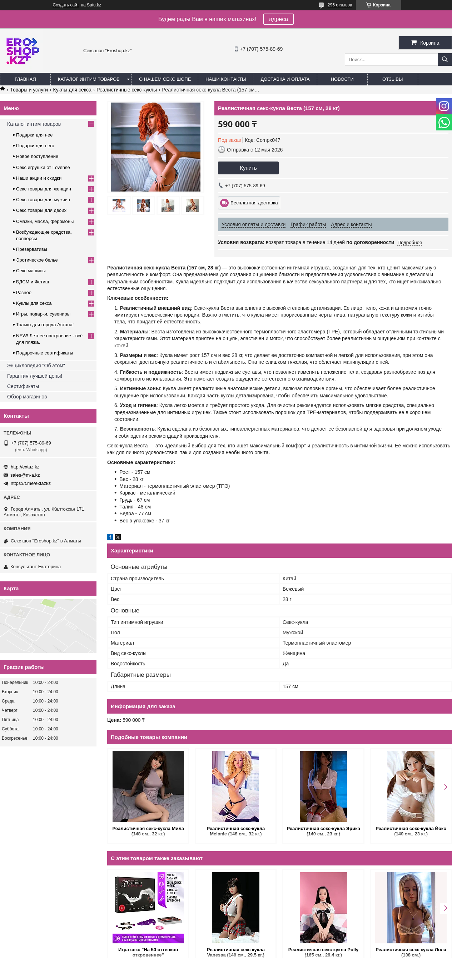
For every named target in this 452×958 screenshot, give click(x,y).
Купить (248, 168)
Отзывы (392, 79)
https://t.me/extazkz (31, 483)
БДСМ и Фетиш (32, 281)
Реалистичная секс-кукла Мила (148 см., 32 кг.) (148, 831)
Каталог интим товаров (89, 79)
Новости (342, 79)
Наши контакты (225, 79)
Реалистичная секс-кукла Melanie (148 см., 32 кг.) (236, 831)
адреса (278, 19)
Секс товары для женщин (43, 189)
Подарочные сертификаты (44, 353)
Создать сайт (66, 5)
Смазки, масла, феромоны (45, 221)
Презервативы (31, 249)
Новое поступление (37, 156)
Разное (23, 292)
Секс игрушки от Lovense (43, 167)
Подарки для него (35, 145)
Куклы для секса (72, 90)
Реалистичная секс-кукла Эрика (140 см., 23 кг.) (323, 831)
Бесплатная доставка (254, 202)
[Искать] (445, 59)
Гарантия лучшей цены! (34, 376)
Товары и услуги (29, 90)
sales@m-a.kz (25, 475)
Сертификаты (23, 386)
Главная (25, 79)
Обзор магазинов (27, 396)
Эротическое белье (37, 260)
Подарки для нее (34, 135)
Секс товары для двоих (41, 210)
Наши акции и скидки (38, 178)
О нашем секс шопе (165, 79)
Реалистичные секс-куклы (126, 90)
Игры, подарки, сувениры (43, 314)
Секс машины (31, 270)
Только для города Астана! (45, 324)
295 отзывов (340, 5)
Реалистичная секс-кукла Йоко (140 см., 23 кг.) (411, 831)
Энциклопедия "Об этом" (36, 365)
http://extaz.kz (25, 467)
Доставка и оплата (284, 79)
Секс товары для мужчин (43, 199)
